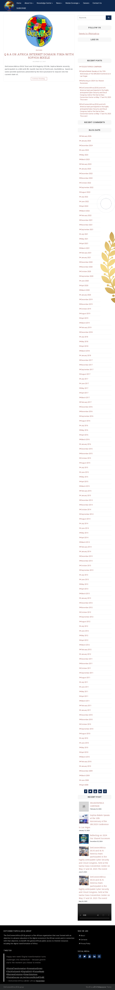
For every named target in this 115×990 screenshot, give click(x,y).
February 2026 (86, 136)
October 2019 (86, 309)
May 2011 (84, 691)
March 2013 (85, 593)
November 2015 (87, 453)
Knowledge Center (44, 3)
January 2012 (86, 654)
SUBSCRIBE (21, 8)
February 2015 (86, 491)
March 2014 (85, 542)
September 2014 (87, 514)
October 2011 (86, 668)
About (83, 935)
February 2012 (86, 649)
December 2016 (87, 407)
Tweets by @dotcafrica (89, 34)
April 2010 (84, 752)
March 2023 (85, 159)
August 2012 (85, 621)
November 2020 (87, 267)
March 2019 (85, 323)
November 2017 (87, 365)
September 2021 (87, 229)
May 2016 (84, 430)
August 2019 (85, 313)
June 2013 (85, 579)
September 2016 (87, 416)
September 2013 (87, 570)
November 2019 (87, 304)
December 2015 (87, 449)
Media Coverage (71, 3)
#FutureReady (38, 971)
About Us (28, 3)
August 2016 (85, 421)
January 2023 (86, 169)
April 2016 (84, 435)
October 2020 (86, 271)
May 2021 (84, 239)
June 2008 (85, 780)
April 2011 (84, 696)
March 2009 (85, 775)
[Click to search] (108, 17)
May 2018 (84, 341)
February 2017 (86, 402)
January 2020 (86, 295)
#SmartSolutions (30, 974)
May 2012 (84, 635)
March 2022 (85, 211)
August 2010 (85, 733)
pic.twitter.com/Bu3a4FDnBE (32, 977)
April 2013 (84, 589)
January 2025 (86, 141)
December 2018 (87, 332)
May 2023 (84, 155)
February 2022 (86, 215)
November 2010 (87, 719)
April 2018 (84, 346)
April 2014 (84, 537)
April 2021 (84, 243)
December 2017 (87, 360)
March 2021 (85, 248)
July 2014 (84, 523)
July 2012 (84, 626)
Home (19, 3)
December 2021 (87, 220)
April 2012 (84, 640)
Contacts (84, 940)
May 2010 (84, 747)
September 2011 (87, 673)
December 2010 (87, 715)
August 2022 (85, 192)
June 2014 (85, 528)
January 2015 (86, 495)
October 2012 (86, 612)
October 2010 (86, 724)
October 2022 (86, 183)
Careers (86, 3)
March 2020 (85, 290)
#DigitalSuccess (13, 977)
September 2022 (87, 187)
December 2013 (87, 556)
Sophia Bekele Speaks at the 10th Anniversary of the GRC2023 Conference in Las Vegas (95, 73)
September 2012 (87, 617)
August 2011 (85, 677)
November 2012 (87, 607)
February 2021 (86, 253)
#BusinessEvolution (14, 974)
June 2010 (85, 743)
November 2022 (87, 178)
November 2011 (87, 663)
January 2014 (86, 551)
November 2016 (87, 411)
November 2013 (87, 561)
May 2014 (84, 533)
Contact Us (97, 3)
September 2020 (87, 276)
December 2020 (87, 262)
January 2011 (86, 710)
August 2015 (85, 463)
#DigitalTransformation (16, 968)
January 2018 (86, 355)
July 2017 (84, 379)
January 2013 (86, 598)
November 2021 (87, 225)
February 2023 (86, 164)
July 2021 (84, 234)
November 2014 (87, 505)
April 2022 (84, 206)
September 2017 (87, 369)
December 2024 (87, 145)
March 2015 (85, 486)
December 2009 (87, 771)
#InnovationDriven (34, 968)
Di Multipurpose (100, 987)
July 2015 (84, 467)
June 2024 (85, 150)
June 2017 (85, 383)
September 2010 (87, 729)
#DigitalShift (26, 971)
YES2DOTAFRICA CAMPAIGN (91, 67)
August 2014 (85, 519)
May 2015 (84, 477)
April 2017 (84, 393)
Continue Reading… (39, 79)
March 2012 (85, 645)
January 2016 (86, 444)
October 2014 (86, 509)
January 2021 (86, 257)
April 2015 (84, 481)
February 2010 (86, 761)
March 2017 (85, 397)
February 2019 (86, 327)
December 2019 (87, 299)
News (58, 3)
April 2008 (84, 785)
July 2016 (84, 425)
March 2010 (85, 757)
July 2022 (84, 197)
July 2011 (84, 682)
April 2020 (84, 285)
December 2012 (87, 603)
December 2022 (87, 173)
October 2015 (86, 458)
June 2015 (85, 472)
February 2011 (86, 705)
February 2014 (86, 547)
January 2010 (86, 766)
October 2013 (86, 565)
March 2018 (85, 351)
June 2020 (85, 281)
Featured (39, 50)
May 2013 (84, 584)
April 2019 (84, 318)
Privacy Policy (85, 943)
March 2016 (85, 439)
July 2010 (84, 738)
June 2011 (85, 687)
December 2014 (87, 500)
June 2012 (85, 631)
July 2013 (84, 575)
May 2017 (84, 388)
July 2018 (84, 337)
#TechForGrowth (13, 971)
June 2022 (85, 201)
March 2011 (85, 701)
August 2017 (85, 374)
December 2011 (87, 659)
